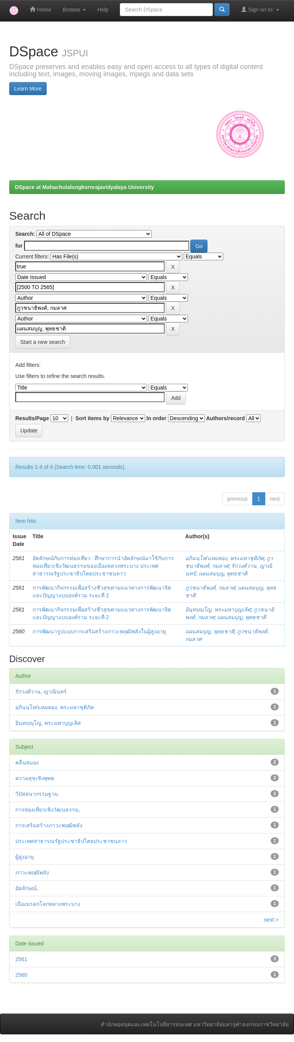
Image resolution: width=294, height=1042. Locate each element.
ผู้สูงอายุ (24, 857)
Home (40, 9)
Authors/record (225, 418)
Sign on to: (260, 9)
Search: (25, 234)
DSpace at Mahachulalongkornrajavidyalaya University (84, 187)
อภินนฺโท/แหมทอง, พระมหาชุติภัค (224, 558)
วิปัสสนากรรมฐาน (36, 794)
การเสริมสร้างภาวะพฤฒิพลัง (48, 825)
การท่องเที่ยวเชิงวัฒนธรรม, (47, 810)
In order (157, 418)
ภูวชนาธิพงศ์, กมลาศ (210, 588)
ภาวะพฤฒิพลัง (32, 872)
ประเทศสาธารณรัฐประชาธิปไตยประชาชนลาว (71, 841)
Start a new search (42, 342)
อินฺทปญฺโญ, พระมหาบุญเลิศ (218, 609)
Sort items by (92, 418)
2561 (21, 959)
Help (102, 10)
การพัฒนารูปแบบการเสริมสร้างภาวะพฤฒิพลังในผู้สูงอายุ (99, 631)
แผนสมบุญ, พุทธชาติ (223, 573)
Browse (74, 10)
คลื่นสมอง (27, 762)
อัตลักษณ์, (26, 888)
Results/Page (32, 418)
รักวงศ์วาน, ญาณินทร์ (41, 692)
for (19, 246)
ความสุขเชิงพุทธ (34, 778)
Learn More (28, 88)
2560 (21, 975)
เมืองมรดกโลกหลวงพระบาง (47, 904)
